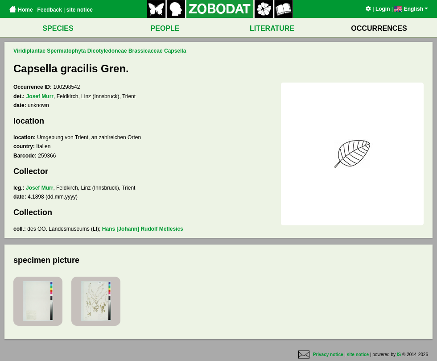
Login (382, 9)
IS (399, 354)
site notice (79, 10)
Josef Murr (40, 96)
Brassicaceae (145, 51)
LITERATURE (272, 28)
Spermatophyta (66, 51)
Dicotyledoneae (107, 51)
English (411, 9)
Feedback (49, 10)
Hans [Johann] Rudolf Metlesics (142, 229)
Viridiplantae (29, 51)
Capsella (175, 51)
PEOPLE (165, 28)
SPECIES (57, 28)
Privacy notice (328, 354)
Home (21, 10)
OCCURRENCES (379, 28)
